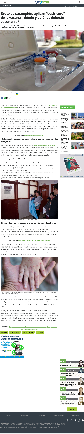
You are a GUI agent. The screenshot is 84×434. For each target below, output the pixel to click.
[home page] (42, 2)
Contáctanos (75, 415)
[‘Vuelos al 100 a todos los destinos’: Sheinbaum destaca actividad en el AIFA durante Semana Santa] (77, 145)
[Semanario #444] (72, 166)
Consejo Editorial (25, 415)
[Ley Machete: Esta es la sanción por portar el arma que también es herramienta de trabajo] (77, 136)
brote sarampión (14, 332)
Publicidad (42, 415)
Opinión (68, 360)
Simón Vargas (71, 379)
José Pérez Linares (72, 399)
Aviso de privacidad (4, 421)
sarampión (4, 332)
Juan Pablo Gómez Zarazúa (72, 390)
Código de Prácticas (59, 415)
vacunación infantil (28, 332)
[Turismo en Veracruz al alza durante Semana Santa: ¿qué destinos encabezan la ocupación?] (77, 116)
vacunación (40, 332)
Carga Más (72, 409)
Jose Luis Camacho (72, 370)
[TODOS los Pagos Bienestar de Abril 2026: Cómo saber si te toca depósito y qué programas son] (77, 125)
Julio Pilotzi (70, 362)
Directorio (8, 415)
